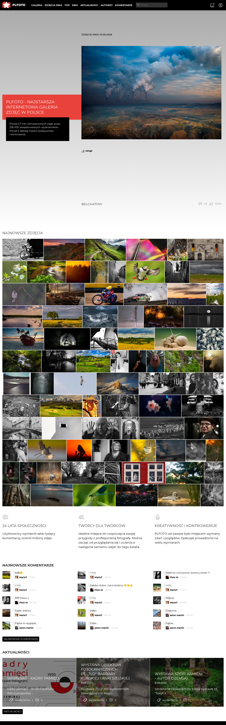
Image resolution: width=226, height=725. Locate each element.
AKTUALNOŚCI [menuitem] (89, 5)
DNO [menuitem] (75, 5)
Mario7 (23, 597)
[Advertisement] (151, 177)
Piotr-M (174, 597)
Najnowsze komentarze (28, 585)
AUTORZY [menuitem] (107, 5)
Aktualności (15, 672)
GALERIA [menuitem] (36, 5)
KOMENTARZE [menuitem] (123, 5)
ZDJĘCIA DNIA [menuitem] (53, 5)
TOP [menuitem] (67, 5)
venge (88, 151)
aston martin (177, 635)
